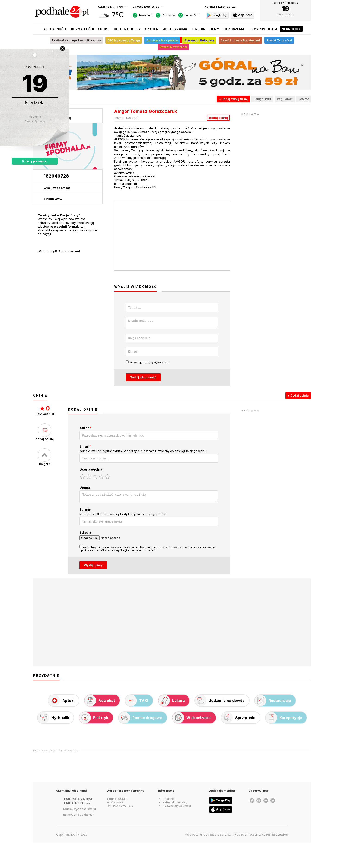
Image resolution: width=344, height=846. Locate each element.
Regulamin (285, 99)
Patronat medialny (175, 805)
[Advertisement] (276, 186)
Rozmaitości (82, 29)
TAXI (136, 703)
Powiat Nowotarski (173, 47)
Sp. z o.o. (216, 837)
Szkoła (151, 29)
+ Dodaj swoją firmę (233, 99)
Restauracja (273, 703)
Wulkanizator (191, 720)
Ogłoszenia (233, 29)
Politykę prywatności (156, 364)
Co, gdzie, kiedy (127, 29)
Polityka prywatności (177, 808)
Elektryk (93, 720)
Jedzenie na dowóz (219, 703)
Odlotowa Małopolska (162, 40)
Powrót (303, 99)
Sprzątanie (238, 720)
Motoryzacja (174, 29)
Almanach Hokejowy (199, 40)
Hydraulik (53, 720)
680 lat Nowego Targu (123, 40)
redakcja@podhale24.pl (79, 811)
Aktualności (55, 29)
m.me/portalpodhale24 (78, 817)
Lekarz (171, 703)
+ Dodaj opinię (298, 397)
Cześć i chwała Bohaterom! (240, 40)
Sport (103, 29)
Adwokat (99, 703)
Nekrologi (291, 29)
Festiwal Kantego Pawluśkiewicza (76, 40)
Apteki (61, 703)
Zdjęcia (198, 29)
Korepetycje (284, 720)
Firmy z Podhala (263, 29)
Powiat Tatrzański (279, 40)
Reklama (169, 801)
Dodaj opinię (218, 118)
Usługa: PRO (262, 99)
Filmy (214, 29)
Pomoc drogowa (140, 720)
